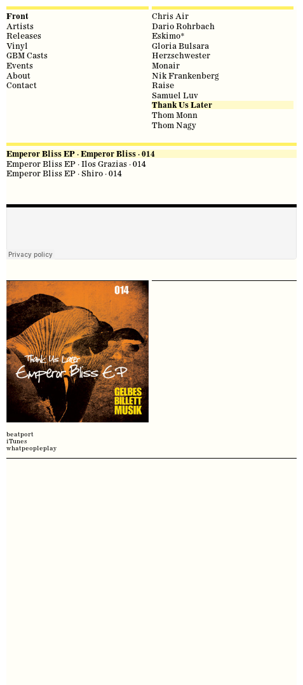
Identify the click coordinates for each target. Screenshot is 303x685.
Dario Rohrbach (183, 26)
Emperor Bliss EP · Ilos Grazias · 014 (76, 163)
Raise (163, 85)
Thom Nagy (174, 125)
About (18, 75)
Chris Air (170, 15)
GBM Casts (27, 55)
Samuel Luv (175, 95)
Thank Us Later (182, 105)
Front (17, 16)
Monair (166, 65)
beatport (20, 434)
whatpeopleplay (31, 448)
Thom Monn (175, 114)
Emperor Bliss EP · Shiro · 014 (64, 173)
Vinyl (17, 45)
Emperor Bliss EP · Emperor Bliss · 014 (80, 154)
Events (19, 65)
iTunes (16, 441)
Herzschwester (181, 55)
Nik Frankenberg (185, 75)
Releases (23, 35)
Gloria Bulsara (180, 45)
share (12, 269)
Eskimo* (168, 35)
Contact (21, 85)
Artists (20, 26)
